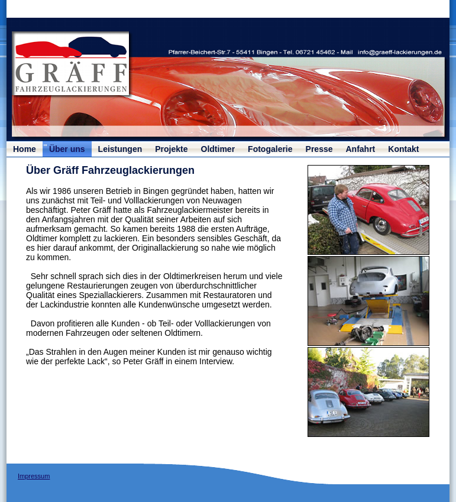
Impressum (34, 476)
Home (24, 149)
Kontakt (403, 149)
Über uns (67, 149)
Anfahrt (361, 149)
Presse (319, 149)
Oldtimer (218, 149)
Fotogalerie (270, 149)
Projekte (171, 149)
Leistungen (120, 149)
